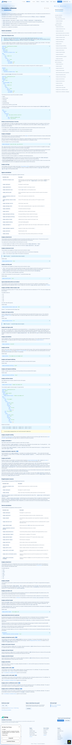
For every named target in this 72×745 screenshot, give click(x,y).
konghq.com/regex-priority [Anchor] (8, 312)
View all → (31, 736)
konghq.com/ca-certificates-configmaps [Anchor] (12, 688)
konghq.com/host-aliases (60, 50)
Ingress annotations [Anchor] (6, 172)
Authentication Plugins (33, 732)
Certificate (18, 597)
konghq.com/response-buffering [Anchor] (9, 368)
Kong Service (39, 565)
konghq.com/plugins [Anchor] (6, 133)
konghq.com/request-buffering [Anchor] (8, 359)
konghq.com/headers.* (60, 54)
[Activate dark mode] (69, 1)
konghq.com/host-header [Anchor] (7, 600)
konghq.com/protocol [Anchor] (6, 562)
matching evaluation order (6, 315)
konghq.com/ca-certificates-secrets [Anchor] (11, 682)
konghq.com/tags (59, 23)
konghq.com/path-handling (60, 52)
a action (43, 460)
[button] (49, 46)
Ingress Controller (18, 736)
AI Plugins (31, 729)
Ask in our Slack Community (55, 705)
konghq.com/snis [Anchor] (5, 347)
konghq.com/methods (59, 41)
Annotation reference (58, 15)
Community (59, 729)
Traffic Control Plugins (33, 735)
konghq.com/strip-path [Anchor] (7, 264)
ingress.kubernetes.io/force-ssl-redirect (62, 33)
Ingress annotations (58, 24)
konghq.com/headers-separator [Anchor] (10, 451)
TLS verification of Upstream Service (10, 672)
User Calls (59, 735)
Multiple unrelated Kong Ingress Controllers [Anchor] (10, 121)
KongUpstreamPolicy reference (35, 640)
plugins (26, 135)
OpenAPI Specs (18, 735)
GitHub (58, 732)
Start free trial (60, 720)
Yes (3, 705)
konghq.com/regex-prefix (60, 39)
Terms (32, 743)
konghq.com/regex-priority (60, 37)
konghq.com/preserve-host (60, 28)
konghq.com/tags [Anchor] (5, 164)
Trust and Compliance (41, 743)
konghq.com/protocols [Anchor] (7, 237)
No (6, 705)
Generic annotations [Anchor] (6, 30)
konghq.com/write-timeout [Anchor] (7, 656)
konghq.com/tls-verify (59, 85)
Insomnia (17, 733)
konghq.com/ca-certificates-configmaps (62, 91)
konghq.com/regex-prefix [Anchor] (7, 327)
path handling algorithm (9, 436)
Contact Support (53, 706)
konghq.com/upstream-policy (61, 74)
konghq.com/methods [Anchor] (6, 336)
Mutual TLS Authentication (21, 350)
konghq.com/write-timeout (60, 81)
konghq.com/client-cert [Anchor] (7, 590)
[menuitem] (38, 1)
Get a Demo (59, 1)
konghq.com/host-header (60, 70)
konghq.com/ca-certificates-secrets (62, 89)
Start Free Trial (65, 1)
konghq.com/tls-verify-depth (60, 87)
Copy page (46, 8)
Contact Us (59, 739)
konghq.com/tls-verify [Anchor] (8, 667)
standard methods (39, 339)
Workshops (59, 736)
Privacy (35, 743)
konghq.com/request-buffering (61, 45)
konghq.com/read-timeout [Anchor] (7, 650)
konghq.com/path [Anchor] (5, 580)
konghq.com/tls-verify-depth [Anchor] (9, 675)
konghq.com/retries (59, 83)
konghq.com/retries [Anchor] (6, 661)
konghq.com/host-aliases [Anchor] (7, 378)
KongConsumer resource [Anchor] (8, 479)
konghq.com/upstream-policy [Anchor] (9, 637)
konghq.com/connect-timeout (61, 76)
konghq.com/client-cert (60, 68)
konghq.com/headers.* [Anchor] (7, 440)
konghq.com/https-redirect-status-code (62, 35)
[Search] (26, 2)
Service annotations (58, 62)
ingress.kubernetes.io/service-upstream (62, 72)
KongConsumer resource (59, 60)
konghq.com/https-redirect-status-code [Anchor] (10, 287)
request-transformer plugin (32, 460)
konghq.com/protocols (59, 26)
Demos (58, 733)
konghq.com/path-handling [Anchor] (8, 434)
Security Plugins (32, 733)
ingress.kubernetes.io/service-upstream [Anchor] (10, 615)
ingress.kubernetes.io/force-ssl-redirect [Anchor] (10, 281)
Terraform (45, 733)
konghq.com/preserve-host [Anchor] (8, 248)
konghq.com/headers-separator (61, 56)
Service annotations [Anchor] (6, 505)
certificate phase (8, 350)
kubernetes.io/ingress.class (60, 18)
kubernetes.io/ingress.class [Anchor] (8, 35)
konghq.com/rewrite (59, 58)
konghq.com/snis (59, 43)
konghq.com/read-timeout (60, 78)
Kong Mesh (17, 732)
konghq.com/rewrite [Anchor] (6, 458)
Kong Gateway (18, 729)
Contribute (28, 708)
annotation (40, 284)
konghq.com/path (59, 66)
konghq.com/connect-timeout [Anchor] (8, 644)
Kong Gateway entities (25, 166)
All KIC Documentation (59, 11)
